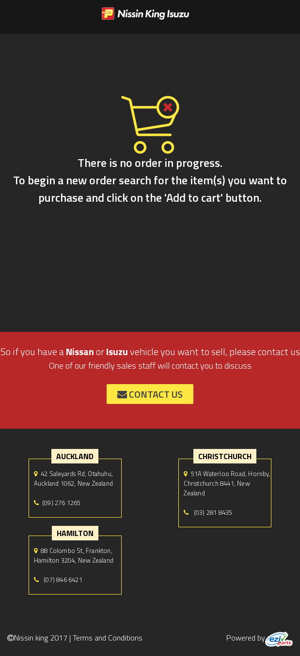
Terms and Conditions (107, 637)
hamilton (75, 533)
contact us (150, 394)
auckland (75, 456)
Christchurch (225, 456)
